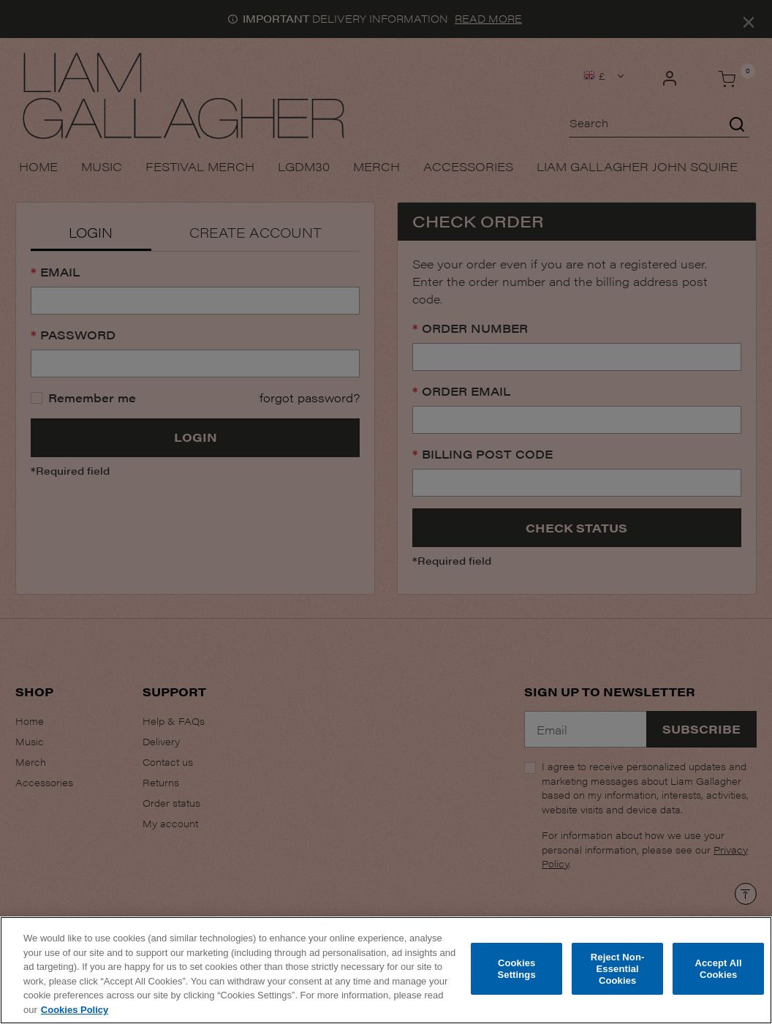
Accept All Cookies (718, 973)
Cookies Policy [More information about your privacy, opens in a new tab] (74, 1013)
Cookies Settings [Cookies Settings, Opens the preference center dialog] (516, 973)
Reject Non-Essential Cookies (618, 973)
